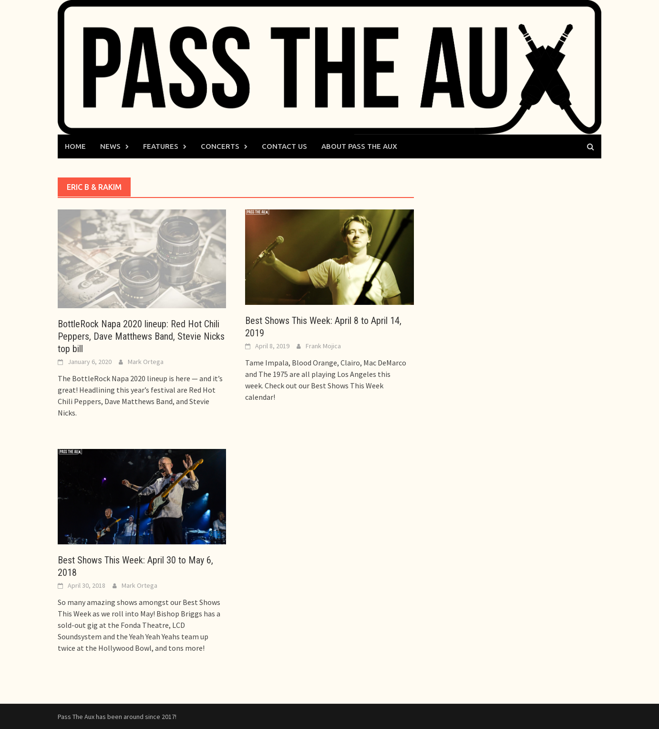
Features (160, 146)
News (110, 146)
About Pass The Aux (359, 146)
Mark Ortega (146, 361)
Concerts (220, 146)
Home (75, 146)
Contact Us (284, 146)
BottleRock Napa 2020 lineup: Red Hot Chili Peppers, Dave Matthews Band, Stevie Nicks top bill (141, 336)
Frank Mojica (323, 346)
